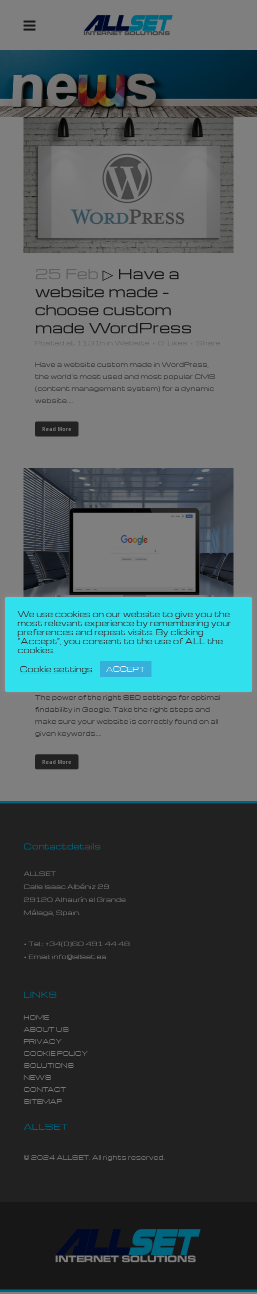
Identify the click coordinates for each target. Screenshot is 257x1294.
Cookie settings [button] (56, 669)
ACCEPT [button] (126, 668)
